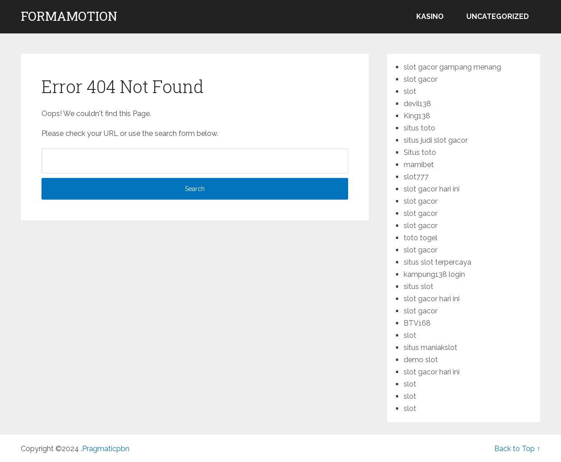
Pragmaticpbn (105, 448)
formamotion (69, 16)
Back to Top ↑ (517, 448)
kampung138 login (434, 274)
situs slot (418, 286)
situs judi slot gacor (436, 140)
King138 (417, 116)
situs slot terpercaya (437, 262)
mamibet (419, 164)
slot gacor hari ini (432, 189)
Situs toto (420, 152)
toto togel (420, 237)
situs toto (419, 128)
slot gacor (420, 79)
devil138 (417, 103)
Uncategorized (497, 16)
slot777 (416, 177)
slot (410, 91)
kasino (430, 16)
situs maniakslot (430, 347)
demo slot (421, 359)
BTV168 (417, 323)
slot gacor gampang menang (452, 67)
